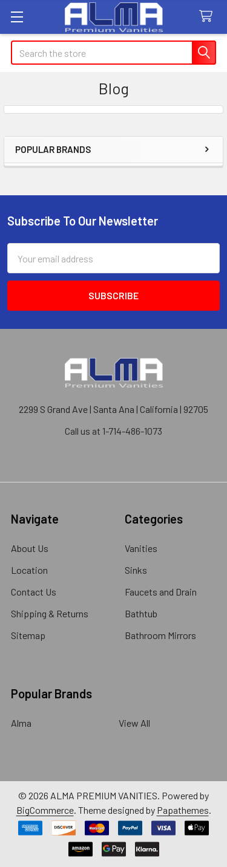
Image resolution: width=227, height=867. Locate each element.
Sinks (136, 570)
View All (134, 723)
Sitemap (28, 635)
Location (29, 570)
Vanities (141, 548)
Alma (21, 723)
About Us (29, 548)
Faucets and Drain (161, 591)
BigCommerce (45, 810)
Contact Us (33, 591)
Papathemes (183, 810)
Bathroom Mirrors (160, 635)
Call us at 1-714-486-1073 (113, 431)
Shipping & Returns (49, 613)
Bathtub (141, 613)
